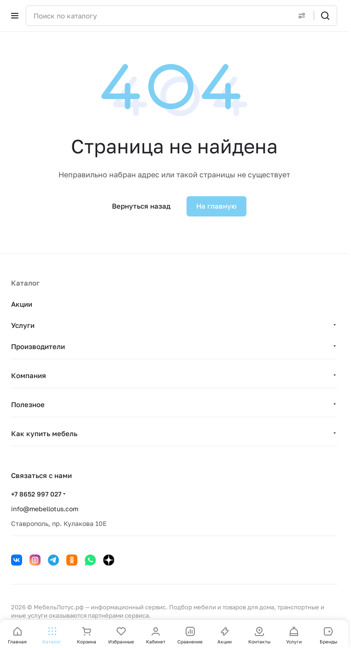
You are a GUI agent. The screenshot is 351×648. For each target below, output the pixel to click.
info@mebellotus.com (44, 509)
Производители (38, 346)
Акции (21, 304)
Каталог (25, 283)
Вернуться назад (141, 206)
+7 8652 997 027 (36, 494)
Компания (28, 375)
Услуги (23, 325)
